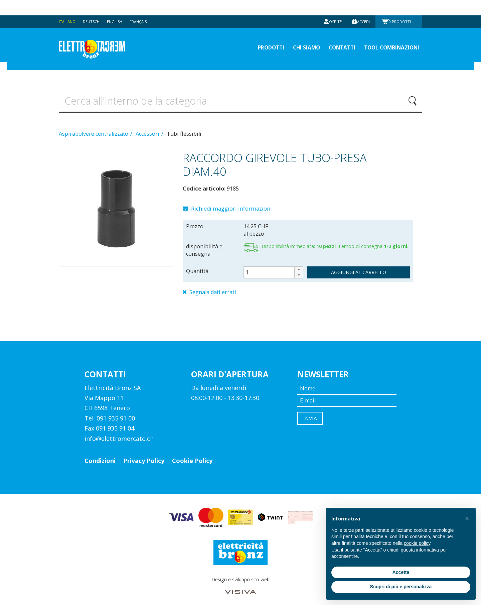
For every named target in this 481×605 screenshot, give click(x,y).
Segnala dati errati (213, 286)
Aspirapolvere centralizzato (94, 126)
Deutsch (94, 6)
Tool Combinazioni (387, 33)
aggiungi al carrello (358, 265)
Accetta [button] (401, 572)
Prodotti (402, 6)
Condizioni (100, 455)
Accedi (362, 6)
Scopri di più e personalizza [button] (401, 586)
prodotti (247, 33)
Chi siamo (289, 33)
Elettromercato (104, 34)
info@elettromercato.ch (119, 433)
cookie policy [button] (417, 543)
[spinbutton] (273, 266)
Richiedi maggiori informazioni (232, 202)
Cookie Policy (192, 455)
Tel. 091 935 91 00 (110, 412)
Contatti (329, 33)
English (119, 6)
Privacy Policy (143, 455)
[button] (298, 263)
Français (144, 6)
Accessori (148, 126)
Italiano (68, 6)
